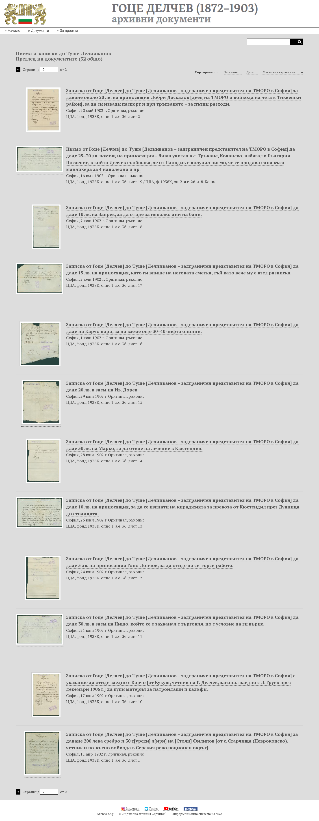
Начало (14, 31)
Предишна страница (18, 69)
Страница (40, 69)
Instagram (131, 808)
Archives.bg (105, 814)
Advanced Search (293, 42)
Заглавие (233, 72)
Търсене (299, 42)
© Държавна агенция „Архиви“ (142, 814)
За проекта (69, 31)
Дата (252, 72)
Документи (40, 31)
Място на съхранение (281, 72)
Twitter (152, 808)
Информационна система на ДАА (196, 814)
